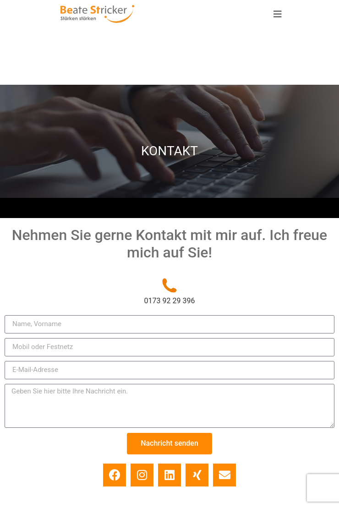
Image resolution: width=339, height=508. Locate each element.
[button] (277, 14)
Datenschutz (174, 477)
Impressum (110, 477)
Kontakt (233, 477)
